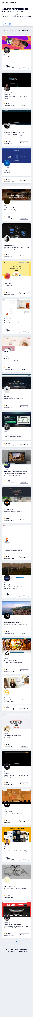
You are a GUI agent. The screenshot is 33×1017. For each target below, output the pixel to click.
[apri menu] (30, 2)
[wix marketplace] (9, 2)
